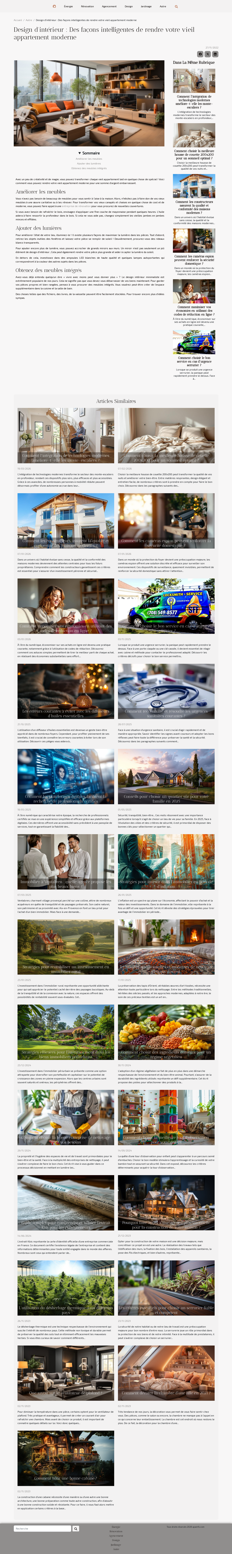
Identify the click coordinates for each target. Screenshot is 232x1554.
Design (129, 6)
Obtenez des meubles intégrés (89, 168)
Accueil (18, 19)
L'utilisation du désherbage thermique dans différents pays (66, 1310)
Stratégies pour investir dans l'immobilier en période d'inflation (166, 884)
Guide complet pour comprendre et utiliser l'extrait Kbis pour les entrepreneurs (65, 1225)
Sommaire (91, 153)
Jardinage (146, 6)
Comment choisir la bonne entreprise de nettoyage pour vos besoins (65, 1139)
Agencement (109, 6)
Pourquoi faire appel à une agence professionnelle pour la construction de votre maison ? (166, 1225)
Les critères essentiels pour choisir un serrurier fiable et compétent (166, 1310)
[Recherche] (42, 1528)
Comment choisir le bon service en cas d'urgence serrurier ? (194, 361)
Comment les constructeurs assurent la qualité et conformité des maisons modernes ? (194, 207)
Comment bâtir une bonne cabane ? (65, 1478)
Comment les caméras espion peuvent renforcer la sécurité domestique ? (194, 260)
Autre (163, 6)
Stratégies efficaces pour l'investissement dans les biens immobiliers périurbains (66, 1054)
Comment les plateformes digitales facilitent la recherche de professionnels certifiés (65, 799)
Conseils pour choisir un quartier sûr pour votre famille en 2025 (166, 799)
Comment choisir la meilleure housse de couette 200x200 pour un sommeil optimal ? (194, 154)
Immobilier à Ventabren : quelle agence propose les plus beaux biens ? (66, 884)
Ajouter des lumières (89, 163)
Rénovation (87, 6)
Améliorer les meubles (89, 158)
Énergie (68, 6)
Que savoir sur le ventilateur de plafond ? (65, 1393)
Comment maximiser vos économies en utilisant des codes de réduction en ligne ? (194, 310)
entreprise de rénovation (76, 206)
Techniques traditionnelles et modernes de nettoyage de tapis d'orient (166, 969)
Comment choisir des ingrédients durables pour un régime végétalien (166, 1054)
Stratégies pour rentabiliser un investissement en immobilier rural (66, 969)
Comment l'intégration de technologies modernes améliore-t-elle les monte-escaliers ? (194, 102)
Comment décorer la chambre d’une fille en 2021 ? (166, 1393)
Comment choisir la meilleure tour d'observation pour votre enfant (166, 1139)
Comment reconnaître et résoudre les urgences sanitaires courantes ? (166, 713)
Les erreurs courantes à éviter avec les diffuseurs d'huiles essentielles (65, 713)
